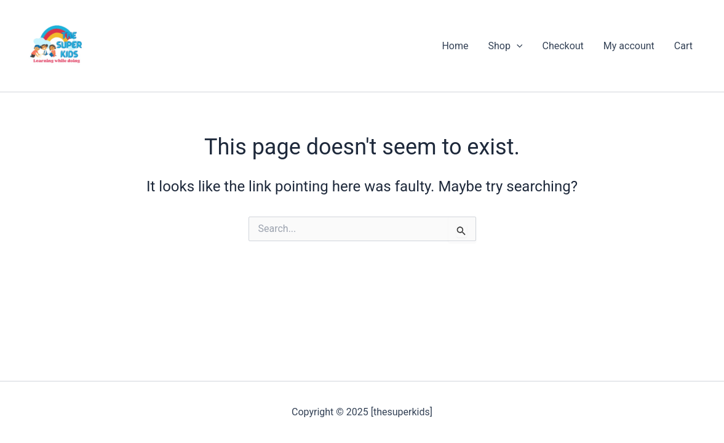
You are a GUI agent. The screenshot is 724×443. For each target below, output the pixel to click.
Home (455, 46)
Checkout (562, 46)
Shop (505, 46)
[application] (517, 46)
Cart (683, 46)
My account (628, 46)
